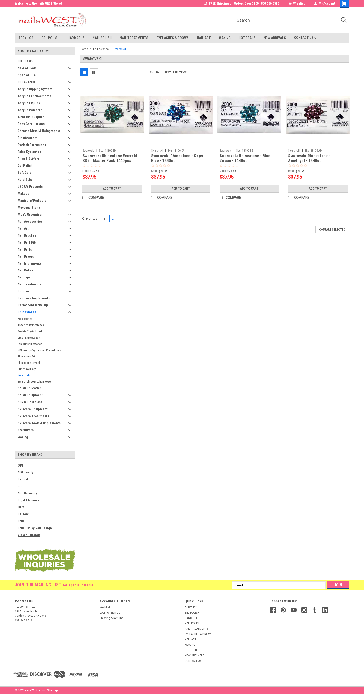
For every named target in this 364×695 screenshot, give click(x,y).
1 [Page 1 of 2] (104, 218)
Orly (21, 507)
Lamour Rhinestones (30, 344)
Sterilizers (26, 430)
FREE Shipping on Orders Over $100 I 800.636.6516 (241, 3)
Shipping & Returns (112, 618)
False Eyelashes (29, 152)
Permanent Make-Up (33, 305)
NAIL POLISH (102, 38)
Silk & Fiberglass (30, 402)
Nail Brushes (27, 235)
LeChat (23, 479)
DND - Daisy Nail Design (35, 528)
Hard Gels (25, 180)
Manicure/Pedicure (32, 201)
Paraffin (23, 291)
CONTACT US (305, 38)
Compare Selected (332, 229)
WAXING (225, 38)
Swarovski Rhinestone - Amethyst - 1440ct (309, 158)
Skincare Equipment (33, 409)
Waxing (23, 437)
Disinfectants (27, 138)
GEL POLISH (50, 38)
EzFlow (23, 514)
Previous (89, 218)
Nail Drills (25, 249)
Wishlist (297, 3)
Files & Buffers (28, 159)
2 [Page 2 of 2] (113, 218)
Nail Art (23, 228)
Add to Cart (112, 188)
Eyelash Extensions (32, 145)
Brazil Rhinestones (29, 337)
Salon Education (30, 388)
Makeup (23, 194)
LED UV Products (30, 187)
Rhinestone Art (26, 356)
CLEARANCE (27, 82)
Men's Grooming (30, 214)
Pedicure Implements (34, 298)
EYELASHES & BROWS (172, 38)
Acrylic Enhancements (34, 96)
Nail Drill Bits (27, 242)
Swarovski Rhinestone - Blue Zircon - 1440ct (245, 158)
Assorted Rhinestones (31, 325)
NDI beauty (25, 472)
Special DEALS (28, 75)
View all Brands (29, 535)
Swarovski (24, 375)
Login (103, 612)
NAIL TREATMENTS (134, 38)
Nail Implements (30, 263)
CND (21, 521)
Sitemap (52, 690)
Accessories (25, 319)
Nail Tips (24, 277)
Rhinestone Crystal (29, 362)
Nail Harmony (27, 493)
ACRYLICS (25, 38)
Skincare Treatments (33, 416)
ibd (20, 486)
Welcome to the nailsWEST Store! (38, 3)
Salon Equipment (30, 395)
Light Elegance (29, 500)
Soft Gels (24, 173)
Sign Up (115, 612)
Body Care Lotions (31, 124)
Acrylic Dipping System (35, 89)
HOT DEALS (247, 38)
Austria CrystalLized (30, 331)
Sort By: (155, 72)
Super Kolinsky (27, 369)
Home (84, 48)
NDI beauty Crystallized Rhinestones (39, 350)
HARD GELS (76, 38)
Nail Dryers (26, 256)
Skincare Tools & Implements (39, 423)
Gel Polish (25, 166)
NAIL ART (204, 38)
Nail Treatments (29, 284)
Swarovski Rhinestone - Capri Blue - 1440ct (177, 158)
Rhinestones (27, 312)
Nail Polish (25, 270)
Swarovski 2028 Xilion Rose (34, 381)
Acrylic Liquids (29, 103)
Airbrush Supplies (31, 117)
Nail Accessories (30, 221)
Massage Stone (29, 207)
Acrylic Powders (30, 110)
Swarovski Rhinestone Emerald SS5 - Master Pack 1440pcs (109, 158)
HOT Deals (25, 61)
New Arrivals (27, 68)
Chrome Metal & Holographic (39, 131)
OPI (20, 465)
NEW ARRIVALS (275, 38)
